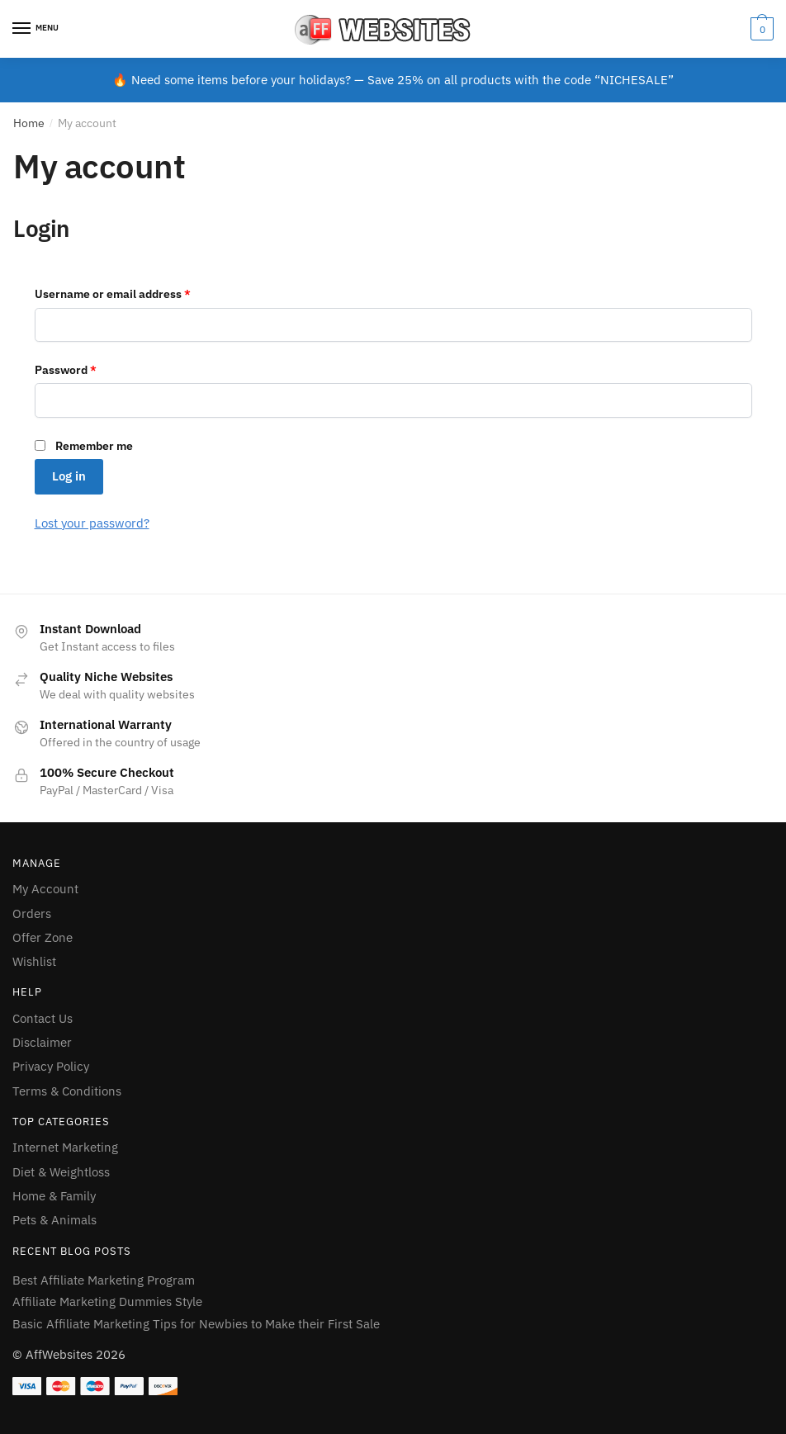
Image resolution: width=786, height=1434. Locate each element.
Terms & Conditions (66, 1091)
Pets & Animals (54, 1220)
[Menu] (37, 29)
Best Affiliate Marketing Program (103, 1280)
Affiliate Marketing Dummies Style (107, 1301)
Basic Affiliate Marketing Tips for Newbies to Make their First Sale (196, 1324)
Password (66, 369)
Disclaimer (42, 1042)
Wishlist (34, 961)
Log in (69, 476)
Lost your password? (92, 523)
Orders (31, 913)
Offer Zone (42, 937)
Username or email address (113, 293)
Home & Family (54, 1196)
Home (29, 123)
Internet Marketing (65, 1147)
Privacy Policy (50, 1066)
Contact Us (42, 1018)
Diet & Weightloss (61, 1172)
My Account (45, 889)
